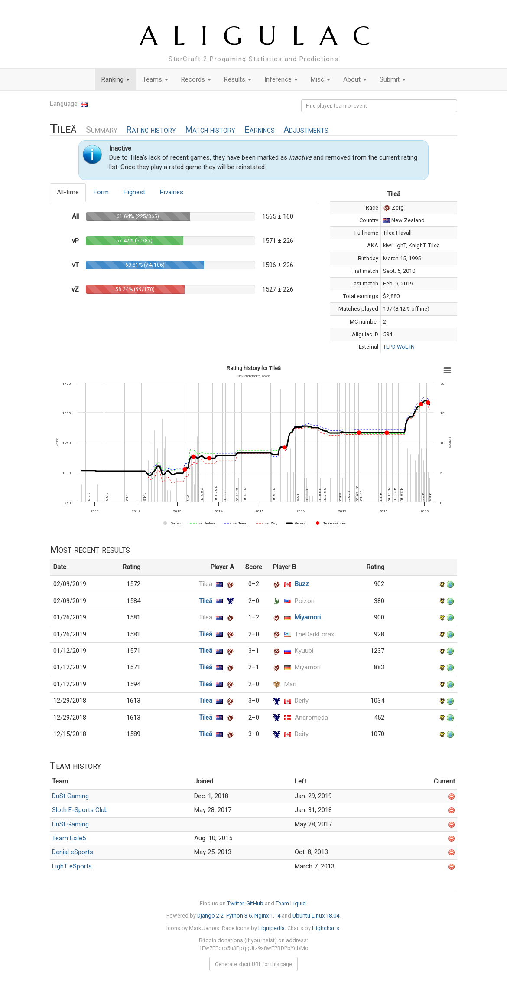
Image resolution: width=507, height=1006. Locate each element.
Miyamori (308, 617)
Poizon (305, 601)
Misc (320, 79)
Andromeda (311, 717)
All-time (68, 192)
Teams (155, 79)
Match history (210, 130)
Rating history (151, 130)
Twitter (235, 903)
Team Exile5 (69, 838)
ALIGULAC (263, 36)
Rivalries (171, 192)
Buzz (302, 584)
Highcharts (325, 928)
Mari (290, 684)
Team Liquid (291, 903)
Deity (302, 701)
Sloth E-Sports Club (80, 810)
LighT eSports (72, 866)
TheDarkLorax (314, 634)
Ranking (115, 79)
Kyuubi (304, 651)
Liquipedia (271, 928)
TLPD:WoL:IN (399, 347)
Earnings (259, 130)
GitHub (254, 903)
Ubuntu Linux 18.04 (315, 915)
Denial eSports (72, 852)
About (355, 79)
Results (237, 79)
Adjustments (305, 130)
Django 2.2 (210, 915)
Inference (281, 79)
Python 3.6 (239, 915)
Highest (134, 192)
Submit (393, 79)
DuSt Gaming (70, 796)
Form (101, 192)
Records (196, 79)
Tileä (205, 584)
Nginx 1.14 (267, 915)
